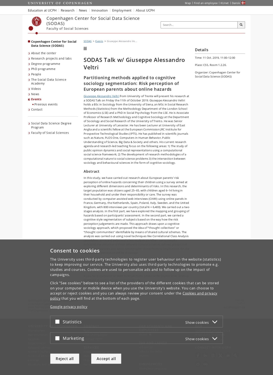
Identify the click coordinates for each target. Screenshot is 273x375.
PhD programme (43, 69)
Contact (36, 109)
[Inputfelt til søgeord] (199, 24)
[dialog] (136, 307)
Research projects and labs (51, 58)
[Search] (241, 25)
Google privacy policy (68, 306)
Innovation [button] (99, 10)
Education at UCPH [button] (42, 10)
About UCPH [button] (145, 10)
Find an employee (206, 3)
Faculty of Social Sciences (50, 133)
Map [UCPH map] (188, 3)
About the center (43, 53)
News (35, 94)
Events (36, 99)
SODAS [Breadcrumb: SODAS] (88, 41)
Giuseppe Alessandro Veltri (101, 96)
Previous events (46, 104)
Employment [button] (122, 10)
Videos (36, 89)
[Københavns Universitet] (35, 25)
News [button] (83, 10)
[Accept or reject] (58, 321)
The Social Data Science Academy (48, 81)
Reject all (65, 358)
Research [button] (67, 10)
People (36, 74)
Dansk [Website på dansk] (236, 3)
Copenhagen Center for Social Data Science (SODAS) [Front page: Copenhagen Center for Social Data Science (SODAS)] (53, 43)
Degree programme (45, 64)
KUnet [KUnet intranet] (225, 3)
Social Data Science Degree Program (51, 125)
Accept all (106, 358)
